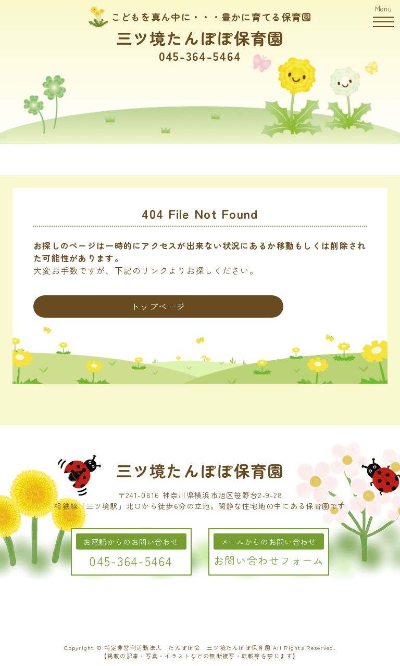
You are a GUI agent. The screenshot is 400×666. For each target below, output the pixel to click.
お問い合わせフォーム (269, 560)
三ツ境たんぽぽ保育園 (200, 37)
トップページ (158, 306)
